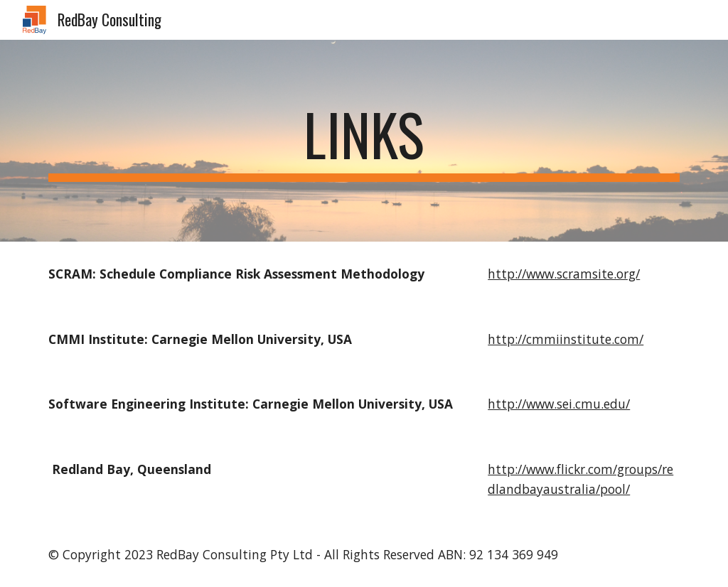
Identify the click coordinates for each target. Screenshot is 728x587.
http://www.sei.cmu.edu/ (559, 403)
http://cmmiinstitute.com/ (565, 339)
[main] (364, 141)
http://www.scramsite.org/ (564, 273)
